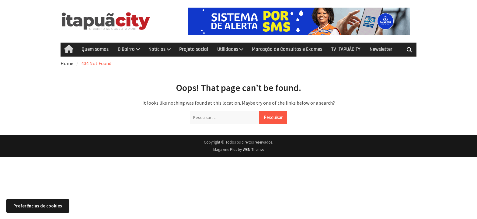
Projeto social (193, 49)
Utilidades (227, 49)
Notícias (156, 49)
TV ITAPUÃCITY (345, 49)
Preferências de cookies (37, 206)
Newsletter (381, 49)
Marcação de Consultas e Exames (287, 49)
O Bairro (126, 49)
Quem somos (95, 49)
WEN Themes (253, 149)
